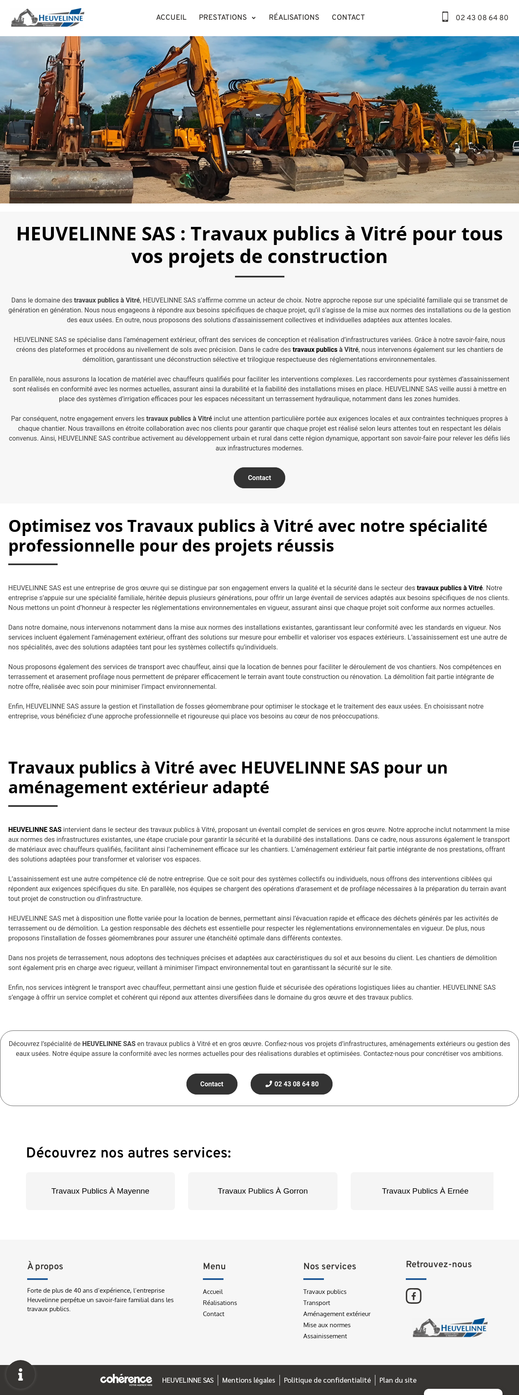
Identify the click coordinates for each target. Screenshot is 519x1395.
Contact (348, 18)
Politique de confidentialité (327, 1379)
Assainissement (325, 1336)
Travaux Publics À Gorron (263, 1191)
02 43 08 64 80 (482, 18)
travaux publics (315, 349)
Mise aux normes (327, 1325)
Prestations (227, 18)
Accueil (171, 18)
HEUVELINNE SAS (187, 1379)
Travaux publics (325, 1292)
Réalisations (294, 18)
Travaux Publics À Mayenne (100, 1191)
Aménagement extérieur (336, 1314)
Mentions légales (248, 1379)
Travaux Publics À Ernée (425, 1191)
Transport (316, 1303)
